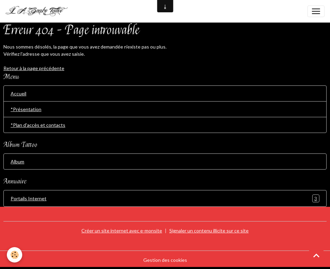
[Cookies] (14, 255)
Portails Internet (165, 198)
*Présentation (26, 109)
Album (17, 161)
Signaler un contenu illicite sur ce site (209, 230)
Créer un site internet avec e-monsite (121, 230)
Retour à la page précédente (33, 68)
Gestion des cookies (165, 260)
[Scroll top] (316, 255)
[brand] (39, 11)
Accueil (18, 93)
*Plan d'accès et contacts (38, 125)
